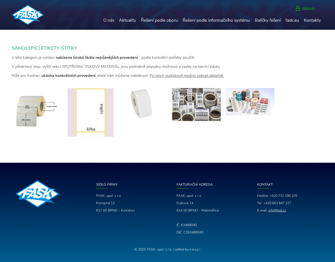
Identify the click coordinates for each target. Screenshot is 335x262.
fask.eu (292, 20)
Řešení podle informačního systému (216, 20)
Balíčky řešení (268, 20)
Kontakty (312, 20)
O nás (108, 20)
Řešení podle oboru (159, 20)
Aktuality (127, 20)
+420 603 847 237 (278, 203)
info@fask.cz (277, 210)
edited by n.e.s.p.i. (188, 249)
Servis (308, 9)
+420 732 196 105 (284, 195)
